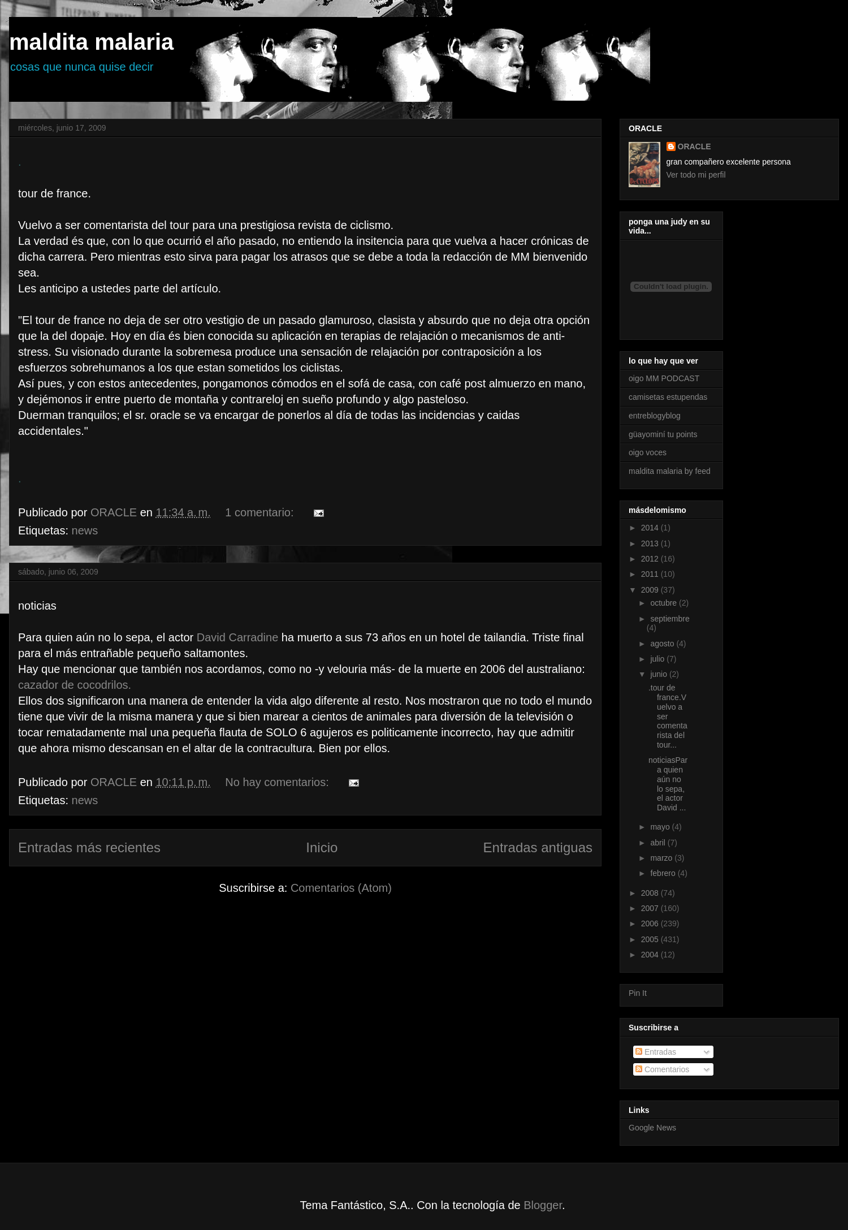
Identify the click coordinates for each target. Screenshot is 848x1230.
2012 (651, 558)
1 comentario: (261, 512)
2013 (651, 543)
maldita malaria (91, 41)
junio (659, 674)
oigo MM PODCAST (664, 378)
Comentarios (662, 1069)
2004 (651, 954)
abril (658, 842)
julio (658, 658)
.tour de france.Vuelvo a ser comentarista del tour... (667, 716)
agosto (663, 643)
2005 (651, 939)
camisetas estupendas (668, 397)
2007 (651, 908)
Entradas (655, 1051)
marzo (662, 857)
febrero (663, 873)
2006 (651, 923)
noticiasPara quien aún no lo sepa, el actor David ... (667, 784)
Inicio (322, 847)
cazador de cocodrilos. (74, 685)
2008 (651, 892)
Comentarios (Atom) (341, 888)
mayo (661, 826)
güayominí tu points (663, 434)
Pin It (638, 993)
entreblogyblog (655, 415)
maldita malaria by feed (670, 471)
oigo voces (648, 452)
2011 (651, 574)
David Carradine (239, 637)
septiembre (669, 618)
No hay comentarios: (278, 782)
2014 (651, 527)
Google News (652, 1127)
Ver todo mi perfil (696, 174)
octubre (664, 602)
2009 (651, 589)
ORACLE (694, 146)
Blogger (542, 1205)
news (85, 530)
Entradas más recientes (89, 847)
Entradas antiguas (537, 847)
